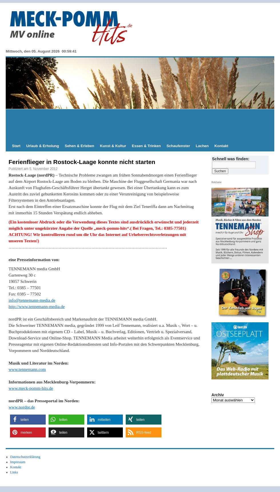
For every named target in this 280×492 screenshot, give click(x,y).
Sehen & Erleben (79, 146)
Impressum (17, 462)
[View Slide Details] (242, 293)
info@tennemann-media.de (32, 300)
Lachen (202, 146)
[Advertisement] (140, 125)
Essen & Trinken (146, 146)
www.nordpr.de (22, 407)
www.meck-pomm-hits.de (31, 388)
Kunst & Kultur (113, 146)
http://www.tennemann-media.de (37, 306)
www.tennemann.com (27, 369)
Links (14, 472)
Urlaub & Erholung (42, 146)
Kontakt (221, 146)
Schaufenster (178, 146)
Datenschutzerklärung (25, 457)
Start (16, 146)
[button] (28, 420)
